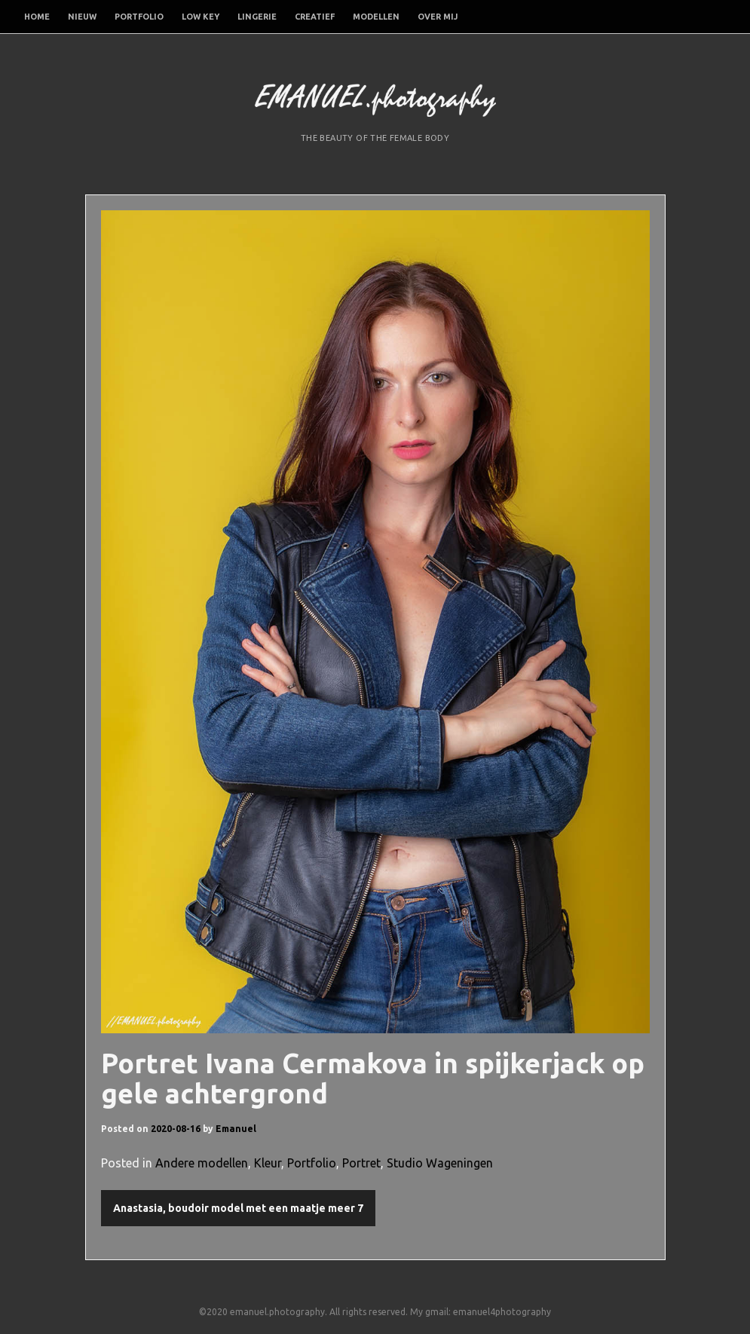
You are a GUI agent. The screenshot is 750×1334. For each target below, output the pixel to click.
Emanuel (236, 1129)
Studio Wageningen (440, 1163)
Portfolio (139, 16)
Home (37, 16)
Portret (361, 1163)
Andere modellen (201, 1163)
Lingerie (257, 16)
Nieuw (82, 16)
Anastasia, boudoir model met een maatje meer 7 (238, 1208)
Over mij (438, 16)
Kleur (267, 1163)
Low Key (200, 16)
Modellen (376, 16)
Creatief (315, 16)
